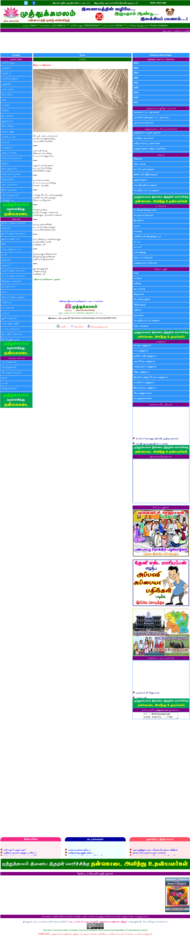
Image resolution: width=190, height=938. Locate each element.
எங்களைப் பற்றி (49, 917)
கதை (4, 100)
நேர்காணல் (7, 94)
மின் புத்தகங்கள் (9, 168)
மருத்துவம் (7, 147)
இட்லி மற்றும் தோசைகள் (13, 233)
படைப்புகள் (88, 917)
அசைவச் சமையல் (16, 358)
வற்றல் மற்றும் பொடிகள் (13, 270)
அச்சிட (62, 327)
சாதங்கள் (6, 228)
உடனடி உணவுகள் (10, 329)
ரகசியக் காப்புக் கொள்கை (121, 935)
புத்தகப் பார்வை (9, 153)
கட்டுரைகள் (160, 206)
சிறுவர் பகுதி (8, 131)
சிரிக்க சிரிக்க (8, 126)
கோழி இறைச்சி (9, 367)
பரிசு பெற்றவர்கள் (10, 195)
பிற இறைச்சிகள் (9, 388)
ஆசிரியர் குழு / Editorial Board (84, 25)
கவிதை (5, 110)
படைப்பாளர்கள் (9, 184)
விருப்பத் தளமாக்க (97, 327)
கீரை (4, 244)
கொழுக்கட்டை (9, 286)
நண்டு (4, 378)
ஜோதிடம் (6, 73)
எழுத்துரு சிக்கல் (104, 917)
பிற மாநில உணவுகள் (12, 334)
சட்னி (4, 254)
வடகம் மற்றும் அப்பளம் (13, 276)
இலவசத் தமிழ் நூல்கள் (161, 456)
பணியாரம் (7, 302)
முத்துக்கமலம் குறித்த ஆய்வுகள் (161, 108)
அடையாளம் (8, 89)
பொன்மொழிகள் (10, 78)
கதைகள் (161, 155)
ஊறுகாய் (6, 265)
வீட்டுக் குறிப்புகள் (10, 339)
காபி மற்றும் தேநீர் (10, 323)
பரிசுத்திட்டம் (8, 200)
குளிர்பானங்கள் (9, 318)
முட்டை (5, 383)
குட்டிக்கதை (7, 115)
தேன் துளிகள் (8, 179)
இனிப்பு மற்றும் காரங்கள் (13, 223)
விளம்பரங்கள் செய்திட (70, 917)
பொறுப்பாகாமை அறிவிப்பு (93, 935)
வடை (4, 292)
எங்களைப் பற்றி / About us (53, 25)
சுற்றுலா (5, 163)
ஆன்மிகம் (6, 68)
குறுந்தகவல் (7, 121)
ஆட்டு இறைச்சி (9, 362)
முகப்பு (145, 917)
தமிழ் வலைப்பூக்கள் (11, 174)
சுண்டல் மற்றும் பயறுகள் (13, 297)
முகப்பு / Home (30, 25)
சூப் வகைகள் (8, 307)
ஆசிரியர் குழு (8, 62)
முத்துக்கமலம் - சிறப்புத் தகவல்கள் (160, 129)
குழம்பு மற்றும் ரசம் (11, 239)
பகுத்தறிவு (6, 84)
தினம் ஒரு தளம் (9, 190)
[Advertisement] (95, 42)
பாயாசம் (6, 313)
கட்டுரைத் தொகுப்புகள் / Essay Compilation (147, 25)
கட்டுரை (5, 105)
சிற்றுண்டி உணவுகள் (11, 281)
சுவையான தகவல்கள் (12, 158)
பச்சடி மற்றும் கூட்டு (11, 249)
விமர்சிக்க (77, 327)
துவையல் (6, 260)
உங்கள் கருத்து (121, 917)
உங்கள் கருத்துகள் (143, 935)
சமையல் (6, 142)
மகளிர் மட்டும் (9, 137)
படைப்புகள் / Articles (113, 25)
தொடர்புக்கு (135, 917)
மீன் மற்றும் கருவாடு (11, 372)
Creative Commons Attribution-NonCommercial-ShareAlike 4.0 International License (109, 931)
